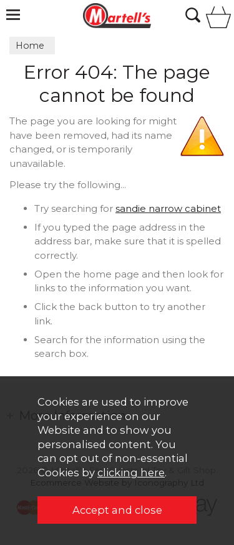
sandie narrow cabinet (168, 208)
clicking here (131, 472)
